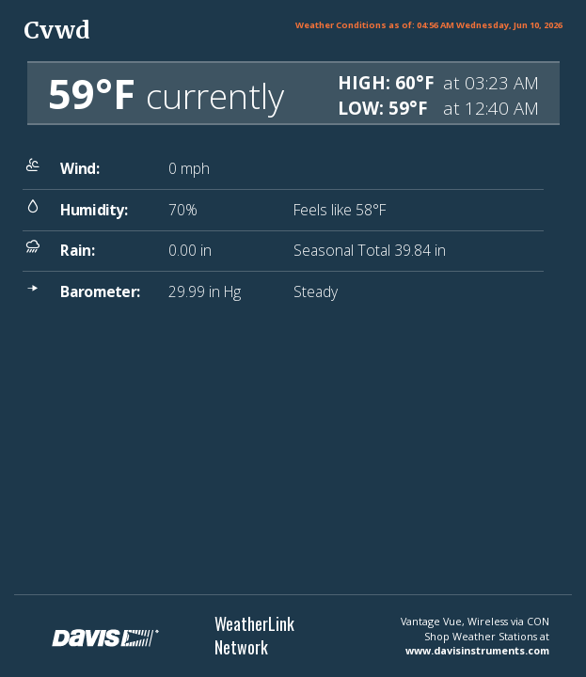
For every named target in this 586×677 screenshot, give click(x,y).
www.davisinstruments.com (477, 650)
